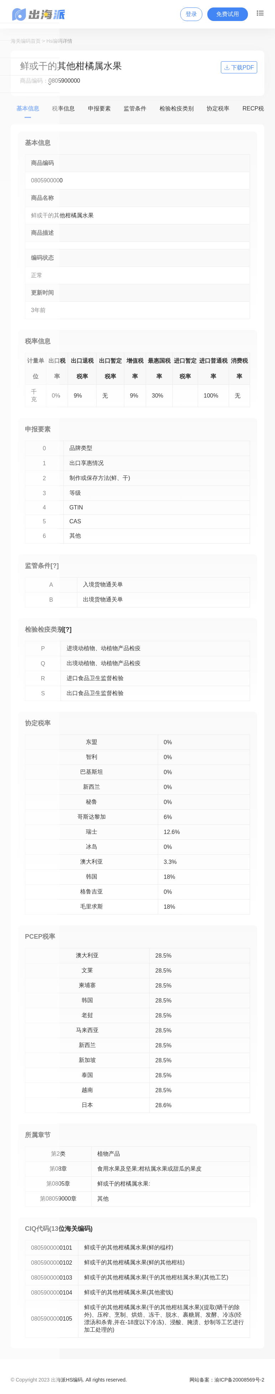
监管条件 (135, 108)
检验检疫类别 (177, 108)
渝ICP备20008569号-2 (239, 1380)
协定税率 (218, 108)
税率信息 (63, 108)
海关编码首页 (26, 41)
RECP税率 (256, 108)
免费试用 (227, 14)
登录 (191, 14)
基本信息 (27, 108)
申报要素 (99, 108)
